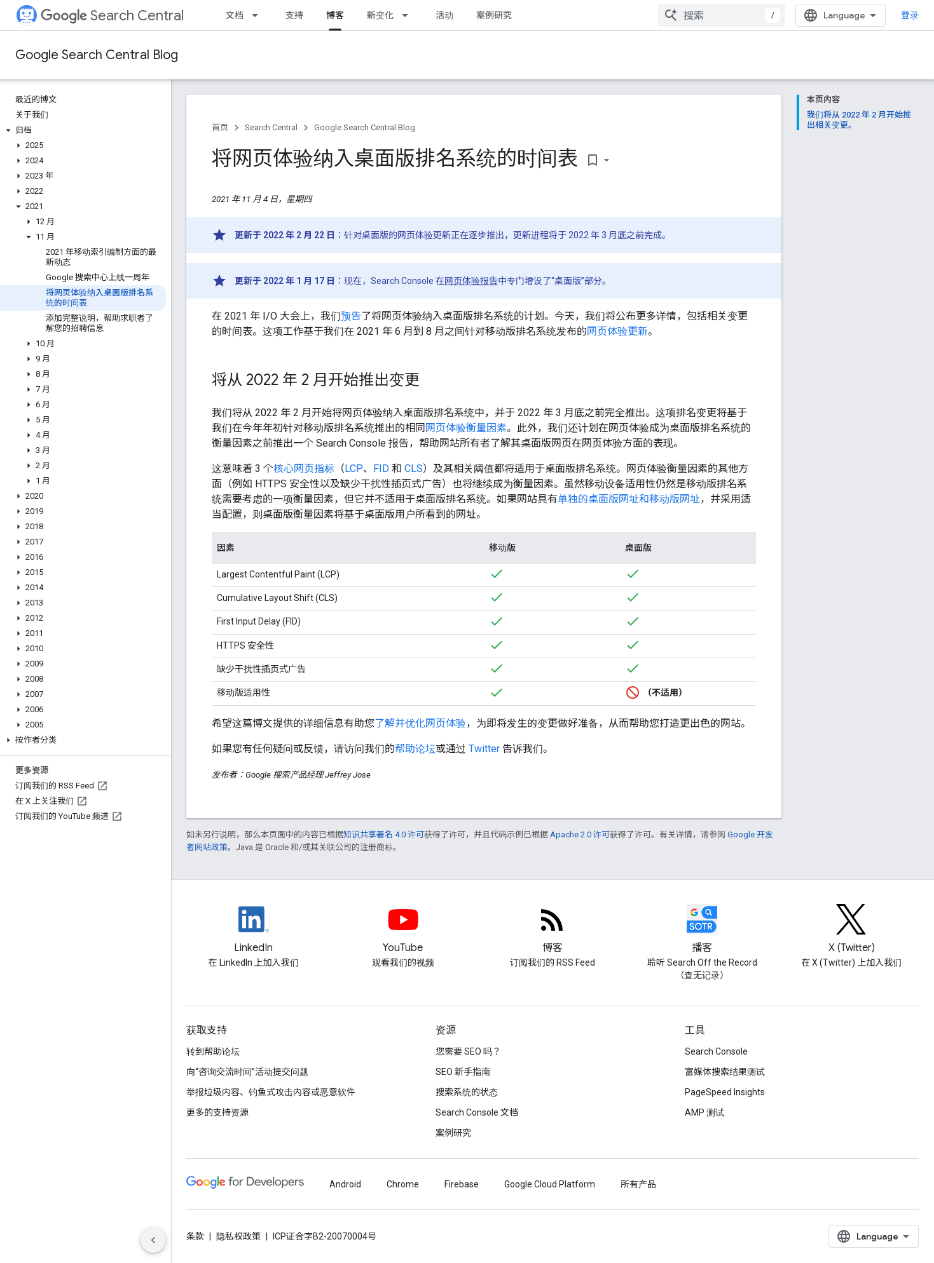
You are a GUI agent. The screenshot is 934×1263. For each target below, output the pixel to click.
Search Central (112, 15)
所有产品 (638, 1184)
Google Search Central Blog (96, 55)
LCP (354, 469)
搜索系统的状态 (467, 1092)
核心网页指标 (303, 469)
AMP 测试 (704, 1112)
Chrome (403, 1184)
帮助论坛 (415, 749)
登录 (910, 15)
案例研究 (494, 15)
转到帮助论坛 (213, 1051)
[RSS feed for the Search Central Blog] (552, 930)
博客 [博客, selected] (335, 15)
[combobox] (721, 15)
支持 (294, 15)
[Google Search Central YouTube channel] (403, 930)
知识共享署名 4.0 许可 (383, 834)
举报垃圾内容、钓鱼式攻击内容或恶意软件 (270, 1092)
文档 (235, 15)
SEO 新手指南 (463, 1072)
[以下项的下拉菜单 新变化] (409, 15)
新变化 (380, 15)
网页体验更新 (617, 331)
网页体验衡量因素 (466, 428)
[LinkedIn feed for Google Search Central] (254, 930)
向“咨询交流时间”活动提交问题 (247, 1072)
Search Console (716, 1051)
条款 (195, 1236)
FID (381, 469)
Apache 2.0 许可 (580, 834)
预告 (351, 316)
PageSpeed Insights (725, 1092)
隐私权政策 (238, 1236)
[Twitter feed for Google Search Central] (851, 930)
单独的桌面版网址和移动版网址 (629, 499)
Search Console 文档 (477, 1112)
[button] (83, 130)
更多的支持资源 (217, 1112)
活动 (444, 15)
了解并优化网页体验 (420, 723)
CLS (413, 469)
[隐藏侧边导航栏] (153, 1240)
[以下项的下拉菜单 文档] (259, 15)
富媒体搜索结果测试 (725, 1072)
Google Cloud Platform (549, 1184)
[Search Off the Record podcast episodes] (702, 930)
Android (345, 1184)
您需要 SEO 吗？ (468, 1051)
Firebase (461, 1184)
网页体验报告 (471, 281)
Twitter (484, 749)
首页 (220, 127)
